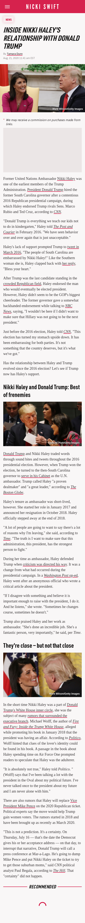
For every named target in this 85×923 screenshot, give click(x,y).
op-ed (60, 575)
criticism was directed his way (45, 564)
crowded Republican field (22, 284)
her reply (68, 263)
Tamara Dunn (15, 53)
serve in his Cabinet (35, 476)
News (9, 19)
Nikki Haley (66, 179)
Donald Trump (14, 454)
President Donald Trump (45, 190)
